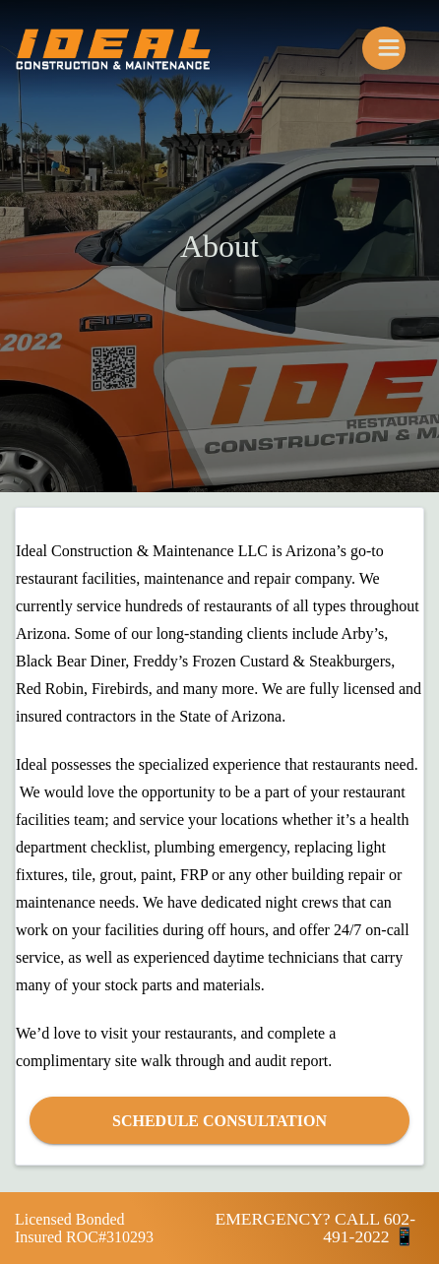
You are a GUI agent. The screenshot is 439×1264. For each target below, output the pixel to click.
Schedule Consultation (219, 1120)
